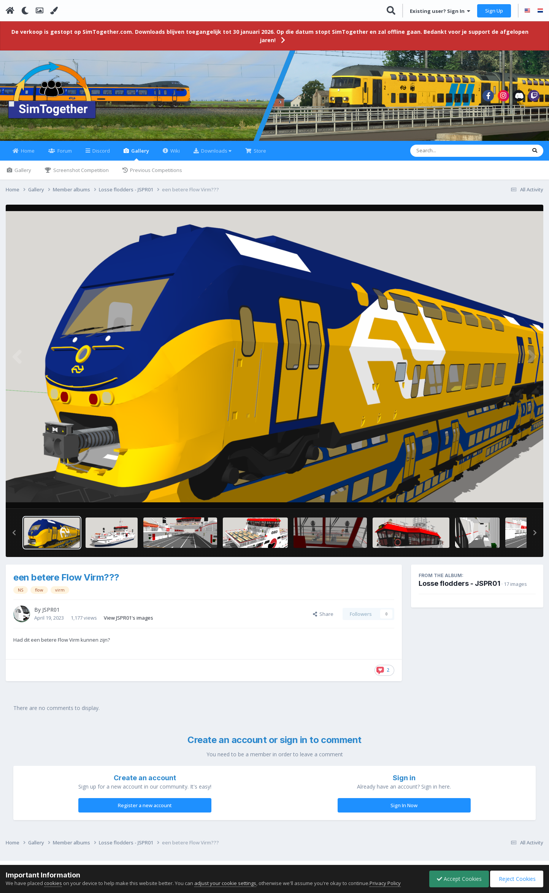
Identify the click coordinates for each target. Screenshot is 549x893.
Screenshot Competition (80, 174)
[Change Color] (54, 10)
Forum (64, 155)
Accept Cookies (457, 878)
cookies (53, 883)
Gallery (139, 158)
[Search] (448, 155)
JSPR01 (51, 614)
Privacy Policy (385, 883)
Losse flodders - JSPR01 (459, 588)
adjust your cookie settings (225, 883)
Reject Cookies (516, 878)
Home (27, 155)
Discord (100, 155)
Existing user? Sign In (440, 11)
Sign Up (494, 10)
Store (259, 155)
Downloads (216, 155)
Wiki (174, 155)
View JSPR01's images (128, 621)
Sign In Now (403, 809)
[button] (14, 537)
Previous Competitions (155, 174)
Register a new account (145, 809)
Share (323, 618)
